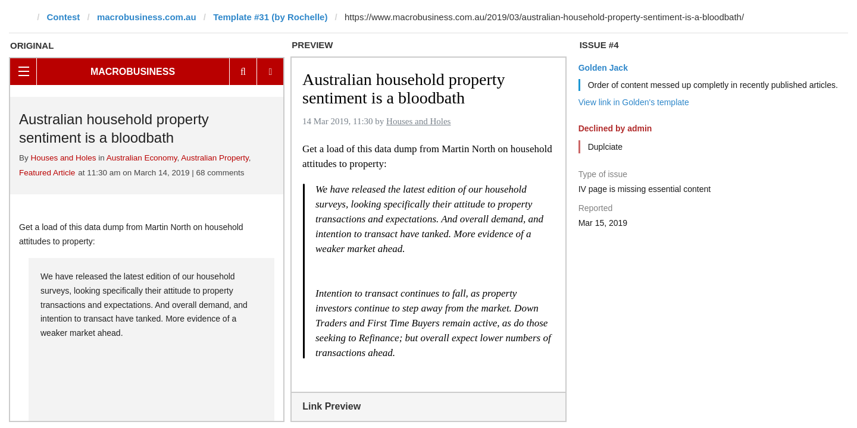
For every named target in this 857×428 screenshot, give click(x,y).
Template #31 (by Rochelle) (270, 17)
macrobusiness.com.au (146, 17)
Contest (63, 17)
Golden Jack (603, 68)
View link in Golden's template (633, 102)
